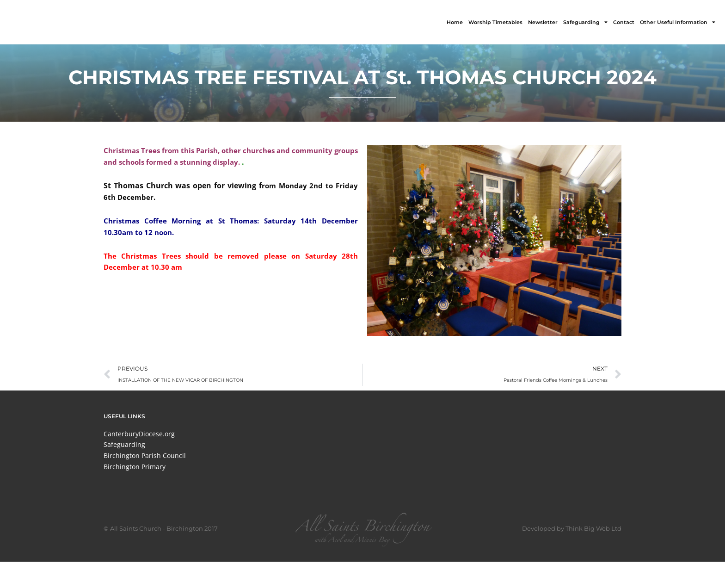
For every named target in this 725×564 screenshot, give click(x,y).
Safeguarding (585, 22)
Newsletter (543, 22)
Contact (623, 22)
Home (455, 22)
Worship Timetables (495, 22)
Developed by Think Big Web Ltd (571, 530)
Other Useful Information (677, 22)
